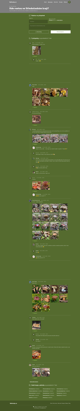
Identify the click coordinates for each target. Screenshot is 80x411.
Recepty (60, 2)
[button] (39, 31)
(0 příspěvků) (34, 393)
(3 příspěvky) (49, 388)
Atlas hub (56, 2)
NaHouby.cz (12, 2)
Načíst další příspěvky (34, 381)
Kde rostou (50, 2)
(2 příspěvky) (62, 388)
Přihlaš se (51, 20)
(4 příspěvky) (34, 388)
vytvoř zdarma (59, 20)
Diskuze (65, 2)
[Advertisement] (18, 32)
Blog (69, 403)
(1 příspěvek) (48, 391)
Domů (45, 2)
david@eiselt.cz (43, 408)
